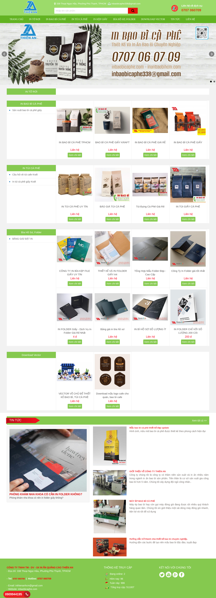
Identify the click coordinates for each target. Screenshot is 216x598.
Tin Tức (175, 19)
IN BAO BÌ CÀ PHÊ (56, 19)
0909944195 (13, 594)
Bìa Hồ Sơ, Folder (124, 19)
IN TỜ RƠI (34, 19)
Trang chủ (16, 19)
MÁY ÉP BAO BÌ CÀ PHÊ (142, 501)
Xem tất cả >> (199, 420)
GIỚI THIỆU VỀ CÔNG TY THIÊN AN (147, 471)
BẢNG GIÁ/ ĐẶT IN (22, 238)
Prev (4, 54)
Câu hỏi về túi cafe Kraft (25, 174)
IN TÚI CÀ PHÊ (79, 19)
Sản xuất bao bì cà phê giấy (27, 110)
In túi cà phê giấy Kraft (24, 181)
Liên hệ (190, 19)
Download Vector (153, 19)
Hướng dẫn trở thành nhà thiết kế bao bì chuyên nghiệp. (158, 539)
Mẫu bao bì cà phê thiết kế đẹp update (149, 427)
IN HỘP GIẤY (100, 19)
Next (211, 54)
